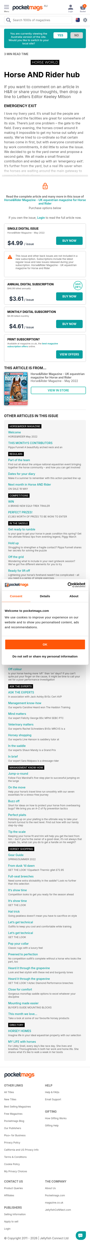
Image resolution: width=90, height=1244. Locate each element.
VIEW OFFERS (69, 354)
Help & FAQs (52, 1092)
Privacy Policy (12, 1142)
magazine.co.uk (54, 1202)
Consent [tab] (16, 596)
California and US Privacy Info (21, 1149)
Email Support (53, 1099)
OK (45, 644)
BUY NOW (69, 240)
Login (41, 217)
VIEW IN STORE (58, 390)
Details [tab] (45, 596)
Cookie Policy (12, 1164)
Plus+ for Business (15, 1135)
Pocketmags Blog (14, 1120)
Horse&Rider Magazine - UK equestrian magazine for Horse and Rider (45, 201)
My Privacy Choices (15, 1171)
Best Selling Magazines (17, 1106)
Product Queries (13, 1188)
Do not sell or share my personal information (45, 656)
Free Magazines (13, 1113)
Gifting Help (52, 1125)
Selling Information (15, 1214)
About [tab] (73, 596)
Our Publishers (12, 1128)
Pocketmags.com (55, 1195)
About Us (50, 1188)
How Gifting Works (56, 1118)
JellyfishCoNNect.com (58, 1209)
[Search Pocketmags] (8, 20)
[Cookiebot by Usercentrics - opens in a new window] (67, 585)
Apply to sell (11, 1221)
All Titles (9, 1092)
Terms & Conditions (15, 1156)
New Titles (10, 1099)
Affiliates (9, 1195)
